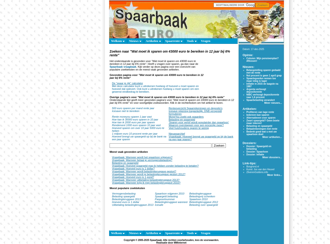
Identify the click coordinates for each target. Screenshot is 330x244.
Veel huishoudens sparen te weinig (189, 128)
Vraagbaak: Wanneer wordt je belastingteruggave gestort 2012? (148, 174)
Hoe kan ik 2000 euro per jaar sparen (133, 122)
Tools (192, 41)
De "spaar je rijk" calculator (127, 83)
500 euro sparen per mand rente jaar (133, 108)
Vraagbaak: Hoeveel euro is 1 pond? (133, 177)
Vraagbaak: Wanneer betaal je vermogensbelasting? (142, 160)
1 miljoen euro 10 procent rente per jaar (135, 133)
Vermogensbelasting (124, 193)
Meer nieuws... (273, 102)
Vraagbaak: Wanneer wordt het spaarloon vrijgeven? (142, 157)
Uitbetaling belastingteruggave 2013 (133, 204)
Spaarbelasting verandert (260, 100)
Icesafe (159, 204)
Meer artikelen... (272, 137)
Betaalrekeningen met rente (261, 129)
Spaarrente (174, 41)
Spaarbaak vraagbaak (123, 66)
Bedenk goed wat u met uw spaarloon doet (261, 133)
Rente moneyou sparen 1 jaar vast (132, 116)
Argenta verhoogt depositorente (256, 90)
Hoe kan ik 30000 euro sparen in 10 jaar (135, 119)
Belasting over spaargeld (203, 204)
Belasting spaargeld (123, 196)
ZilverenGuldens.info (257, 172)
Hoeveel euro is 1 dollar (125, 202)
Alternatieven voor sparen (260, 117)
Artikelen (153, 41)
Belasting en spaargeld (182, 119)
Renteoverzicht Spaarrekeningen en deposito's (196, 108)
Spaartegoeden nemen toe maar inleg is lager (261, 79)
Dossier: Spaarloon (257, 151)
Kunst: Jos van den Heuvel (260, 169)
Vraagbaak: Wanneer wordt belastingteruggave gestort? (144, 171)
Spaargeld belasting (166, 196)
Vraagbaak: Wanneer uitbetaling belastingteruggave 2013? (146, 179)
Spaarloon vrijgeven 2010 (169, 193)
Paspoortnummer (165, 199)
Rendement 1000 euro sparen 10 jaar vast (136, 125)
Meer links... (274, 175)
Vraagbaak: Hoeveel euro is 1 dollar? (133, 168)
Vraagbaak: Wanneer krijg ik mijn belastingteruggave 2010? (146, 182)
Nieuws (135, 41)
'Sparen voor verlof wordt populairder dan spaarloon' (199, 122)
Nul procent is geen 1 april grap (264, 75)
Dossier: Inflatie (255, 154)
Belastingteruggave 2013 (126, 199)
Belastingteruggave (200, 193)
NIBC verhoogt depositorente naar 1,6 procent (262, 96)
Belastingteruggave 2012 (203, 202)
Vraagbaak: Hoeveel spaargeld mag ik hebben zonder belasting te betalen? (155, 165)
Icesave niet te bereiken (125, 111)
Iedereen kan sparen (257, 115)
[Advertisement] (221, 71)
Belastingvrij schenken (202, 196)
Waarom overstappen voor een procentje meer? (196, 125)
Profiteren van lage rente (260, 112)
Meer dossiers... (272, 157)
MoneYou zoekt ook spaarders (186, 116)
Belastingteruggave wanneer (171, 202)
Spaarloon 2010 (198, 199)
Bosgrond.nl (252, 166)
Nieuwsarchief (177, 133)
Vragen (205, 41)
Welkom (118, 41)
